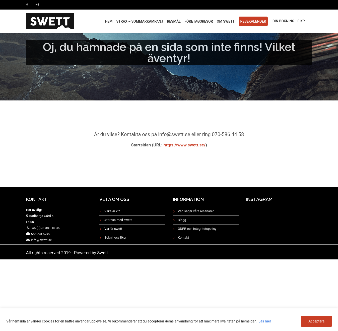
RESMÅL (174, 21)
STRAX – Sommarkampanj (139, 21)
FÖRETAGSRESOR (198, 21)
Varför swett (113, 229)
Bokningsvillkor (115, 237)
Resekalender (253, 21)
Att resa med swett (118, 220)
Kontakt (183, 237)
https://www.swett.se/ (184, 144)
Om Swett (226, 21)
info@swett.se (41, 240)
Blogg (182, 220)
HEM (108, 21)
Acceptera (316, 321)
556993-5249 (40, 234)
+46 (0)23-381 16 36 (44, 228)
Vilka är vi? (112, 211)
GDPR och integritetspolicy (197, 229)
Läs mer (264, 321)
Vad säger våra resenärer (196, 211)
